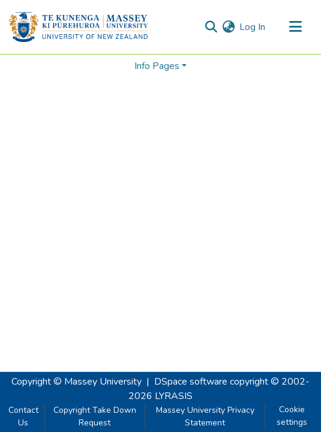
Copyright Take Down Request (94, 416)
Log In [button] (252, 27)
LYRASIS (174, 396)
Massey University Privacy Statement (205, 416)
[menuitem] (228, 27)
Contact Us (23, 416)
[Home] (78, 27)
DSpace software (190, 381)
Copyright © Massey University (76, 381)
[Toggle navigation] (295, 27)
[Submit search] (210, 27)
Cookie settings (292, 416)
